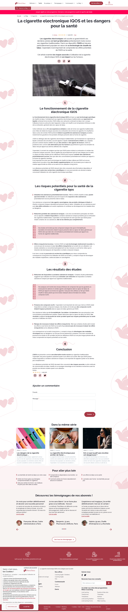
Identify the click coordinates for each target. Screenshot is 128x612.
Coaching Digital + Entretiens (62, 575)
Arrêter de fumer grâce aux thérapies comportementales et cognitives (28, 479)
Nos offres (58, 572)
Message (35, 398)
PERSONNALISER (12, 606)
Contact (58, 607)
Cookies (74, 607)
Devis (57, 590)
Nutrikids (99, 597)
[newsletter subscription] (109, 584)
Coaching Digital (59, 577)
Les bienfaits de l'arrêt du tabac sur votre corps (31, 475)
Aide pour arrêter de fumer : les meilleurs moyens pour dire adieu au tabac (29, 483)
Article (55, 35)
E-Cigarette (34, 16)
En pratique (47, 3)
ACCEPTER (26, 606)
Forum (56, 585)
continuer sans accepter (30, 567)
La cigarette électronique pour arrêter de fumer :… (62, 454)
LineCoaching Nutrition (88, 599)
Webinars (57, 587)
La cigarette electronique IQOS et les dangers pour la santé (56, 16)
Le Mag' (79, 3)
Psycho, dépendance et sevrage (40, 577)
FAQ (56, 579)
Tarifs (40, 3)
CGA (79, 607)
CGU (83, 607)
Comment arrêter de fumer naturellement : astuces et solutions (63, 479)
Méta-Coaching (101, 601)
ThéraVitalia (100, 595)
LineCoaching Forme (87, 601)
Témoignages (58, 3)
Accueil (19, 16)
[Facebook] (82, 576)
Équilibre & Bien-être (102, 593)
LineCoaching (85, 593)
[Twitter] (85, 576)
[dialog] (20, 588)
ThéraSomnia (85, 595)
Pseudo (35, 392)
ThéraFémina (100, 599)
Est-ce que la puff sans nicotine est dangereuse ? (96, 454)
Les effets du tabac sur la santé (92, 475)
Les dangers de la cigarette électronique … (28, 454)
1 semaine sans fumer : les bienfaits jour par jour (96, 479)
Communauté (69, 3)
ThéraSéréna (85, 597)
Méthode (32, 3)
